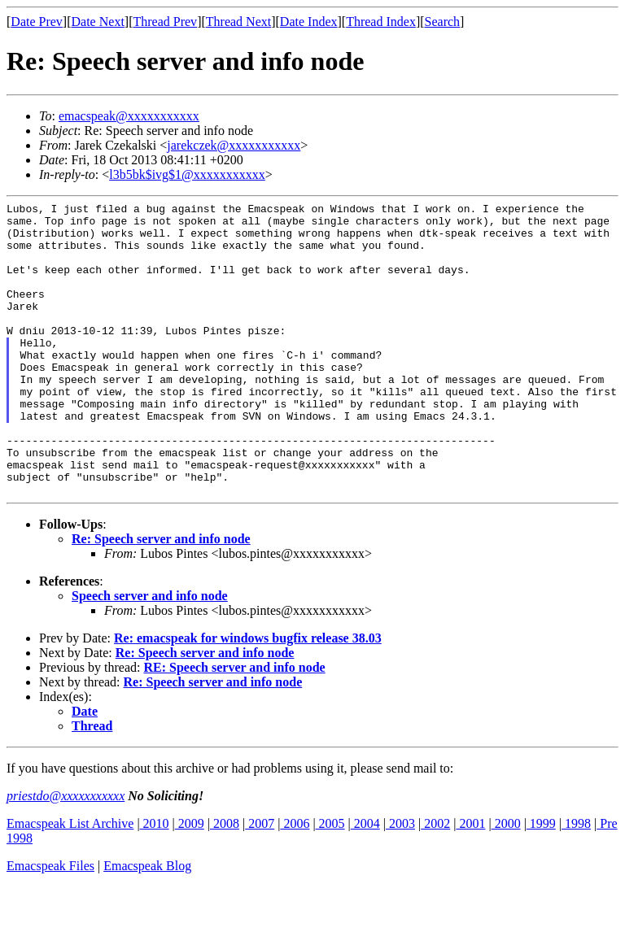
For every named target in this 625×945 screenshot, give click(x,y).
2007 (259, 882)
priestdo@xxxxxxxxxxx (66, 854)
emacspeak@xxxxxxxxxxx (129, 116)
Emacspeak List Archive (70, 882)
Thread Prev (165, 21)
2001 (470, 882)
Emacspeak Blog (147, 924)
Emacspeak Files (50, 924)
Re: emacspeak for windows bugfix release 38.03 (248, 696)
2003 (400, 882)
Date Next (98, 21)
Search (443, 21)
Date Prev (37, 21)
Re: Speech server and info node (161, 597)
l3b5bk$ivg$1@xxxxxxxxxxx (187, 174)
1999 (541, 882)
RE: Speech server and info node (234, 726)
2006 (294, 882)
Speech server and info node (150, 654)
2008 (224, 882)
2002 (435, 882)
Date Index (309, 21)
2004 (365, 882)
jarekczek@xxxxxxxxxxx (233, 145)
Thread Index (381, 21)
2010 (154, 882)
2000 (506, 882)
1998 (576, 882)
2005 (330, 882)
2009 (189, 882)
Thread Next (238, 21)
